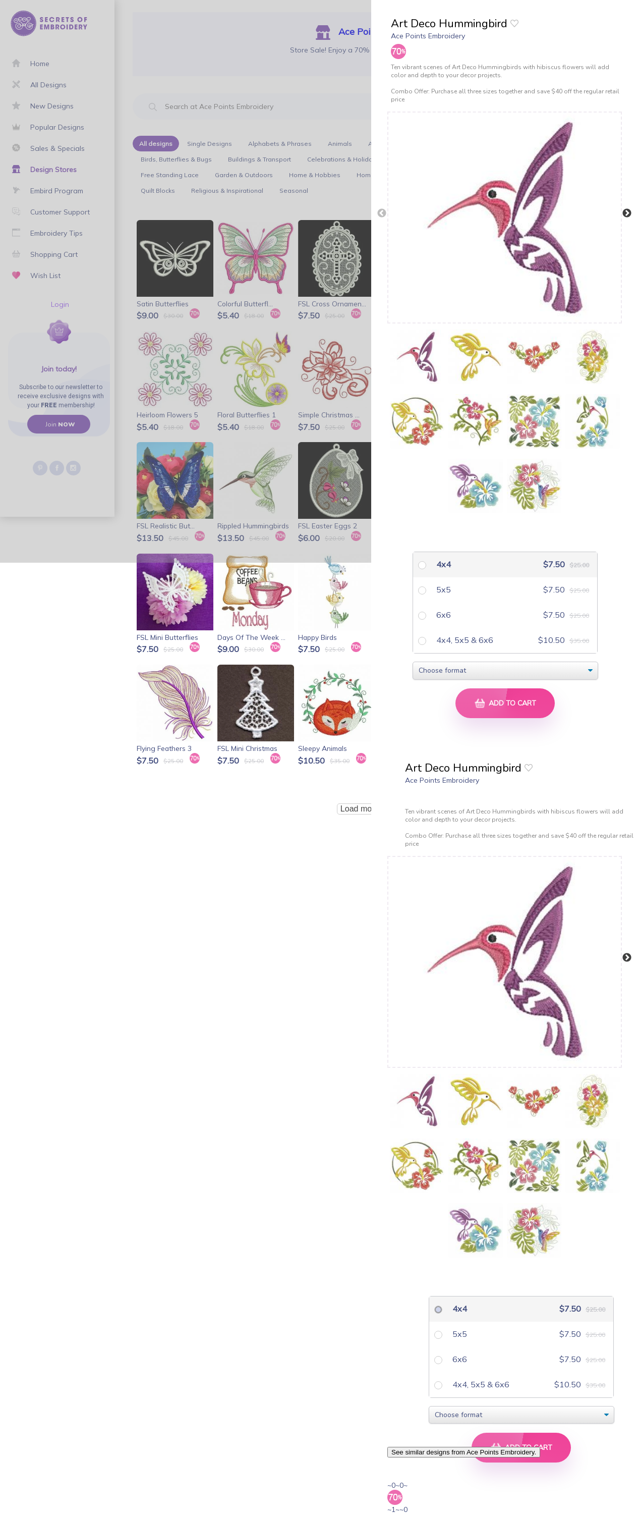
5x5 (442, 589)
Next (627, 213)
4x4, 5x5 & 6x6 (463, 639)
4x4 (442, 564)
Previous (382, 213)
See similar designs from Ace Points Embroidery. (463, 1452)
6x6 (442, 614)
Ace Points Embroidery (428, 35)
